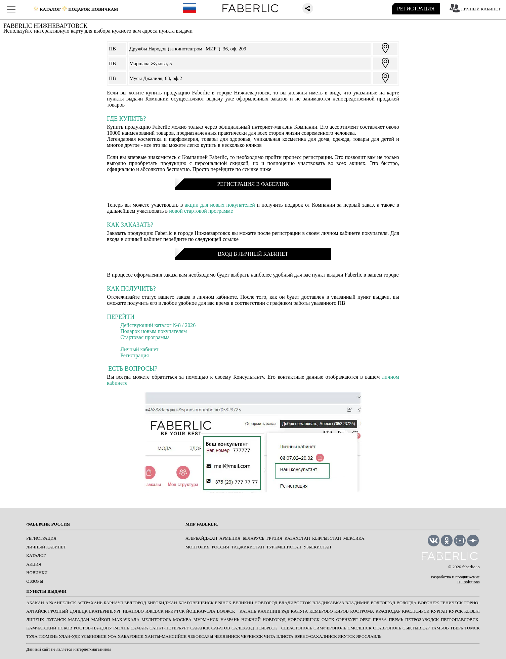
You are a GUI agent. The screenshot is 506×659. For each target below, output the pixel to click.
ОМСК (328, 619)
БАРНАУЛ (113, 603)
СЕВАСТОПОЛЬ (296, 628)
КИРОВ (341, 611)
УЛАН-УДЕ (69, 636)
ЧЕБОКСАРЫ (200, 636)
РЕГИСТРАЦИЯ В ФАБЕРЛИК (253, 184)
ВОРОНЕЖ (428, 603)
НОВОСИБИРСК (304, 619)
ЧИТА (270, 636)
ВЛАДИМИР (357, 603)
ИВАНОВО (133, 611)
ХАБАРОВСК (130, 636)
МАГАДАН (78, 619)
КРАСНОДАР (388, 611)
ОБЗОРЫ (34, 581)
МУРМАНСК (206, 619)
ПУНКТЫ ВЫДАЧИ (46, 591)
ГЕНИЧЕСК (451, 603)
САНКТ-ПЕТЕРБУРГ (169, 628)
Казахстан (297, 538)
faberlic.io (470, 567)
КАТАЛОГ (36, 555)
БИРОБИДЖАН (162, 603)
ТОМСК (471, 628)
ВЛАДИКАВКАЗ (328, 603)
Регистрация (134, 355)
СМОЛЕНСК (359, 628)
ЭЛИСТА (285, 636)
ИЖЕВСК (154, 611)
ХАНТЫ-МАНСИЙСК (165, 636)
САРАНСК (200, 628)
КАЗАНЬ (248, 611)
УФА (112, 636)
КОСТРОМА (362, 611)
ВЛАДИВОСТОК (295, 603)
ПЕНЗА (380, 619)
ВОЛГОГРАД (383, 603)
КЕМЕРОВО (321, 611)
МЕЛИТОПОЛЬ (156, 619)
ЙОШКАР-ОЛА (200, 611)
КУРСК (456, 611)
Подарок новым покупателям (153, 331)
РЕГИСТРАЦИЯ (416, 8)
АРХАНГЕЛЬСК (60, 603)
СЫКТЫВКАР (416, 628)
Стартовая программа (145, 337)
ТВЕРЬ (456, 628)
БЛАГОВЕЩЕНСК (196, 603)
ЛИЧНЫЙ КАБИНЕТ (481, 9)
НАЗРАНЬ (229, 619)
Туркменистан (283, 547)
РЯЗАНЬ (121, 628)
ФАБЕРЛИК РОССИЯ (48, 524)
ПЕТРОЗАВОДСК (422, 619)
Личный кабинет (139, 349)
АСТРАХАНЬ (89, 603)
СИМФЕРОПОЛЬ (329, 628)
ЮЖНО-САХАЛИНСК (316, 636)
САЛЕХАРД (242, 628)
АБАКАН (35, 603)
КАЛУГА (299, 611)
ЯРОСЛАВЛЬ (368, 636)
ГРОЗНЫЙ (58, 611)
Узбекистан (317, 547)
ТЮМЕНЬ (48, 636)
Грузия (274, 538)
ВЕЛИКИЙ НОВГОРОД (255, 603)
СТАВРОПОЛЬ (387, 628)
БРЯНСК (223, 603)
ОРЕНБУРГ (347, 619)
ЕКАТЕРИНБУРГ (105, 611)
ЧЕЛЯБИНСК (227, 636)
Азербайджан (201, 538)
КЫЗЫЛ (472, 611)
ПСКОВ (64, 628)
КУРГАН (439, 611)
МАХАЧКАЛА (125, 619)
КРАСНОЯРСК (415, 611)
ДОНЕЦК (79, 611)
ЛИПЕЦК (35, 619)
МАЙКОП (100, 619)
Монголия (197, 547)
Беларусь (253, 538)
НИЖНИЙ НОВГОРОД (263, 619)
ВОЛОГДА (406, 603)
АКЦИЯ (33, 564)
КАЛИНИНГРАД (273, 611)
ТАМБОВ (440, 628)
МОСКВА (182, 619)
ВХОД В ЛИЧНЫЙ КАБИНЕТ (253, 254)
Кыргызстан (326, 538)
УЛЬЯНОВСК (94, 636)
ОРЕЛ (365, 619)
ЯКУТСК (346, 636)
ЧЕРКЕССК (252, 636)
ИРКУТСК (175, 611)
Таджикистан (247, 547)
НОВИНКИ (36, 572)
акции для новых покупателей (220, 205)
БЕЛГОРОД (135, 603)
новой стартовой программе (201, 211)
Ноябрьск (266, 628)
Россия (220, 547)
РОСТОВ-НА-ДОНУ (93, 628)
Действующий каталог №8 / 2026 (158, 325)
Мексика (354, 538)
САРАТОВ (220, 628)
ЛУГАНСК (56, 619)
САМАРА (139, 628)
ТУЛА (31, 636)
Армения (230, 538)
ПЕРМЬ (396, 619)
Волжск (226, 611)
